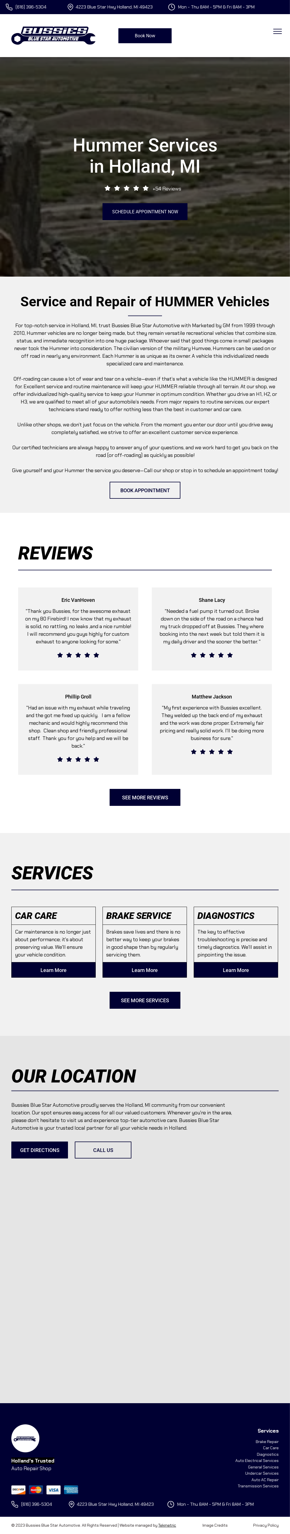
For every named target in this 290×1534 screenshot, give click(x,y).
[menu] (277, 31)
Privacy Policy (266, 1525)
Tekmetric (167, 1525)
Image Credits (215, 1525)
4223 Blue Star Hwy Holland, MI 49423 (114, 7)
